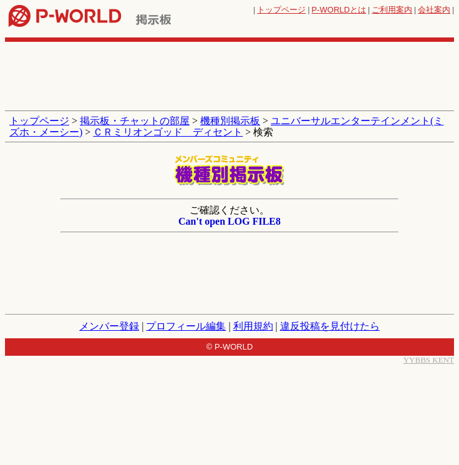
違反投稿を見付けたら (330, 326)
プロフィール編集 (186, 326)
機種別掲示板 (230, 120)
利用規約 (253, 326)
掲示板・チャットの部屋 (135, 120)
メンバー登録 (109, 326)
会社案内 (434, 9)
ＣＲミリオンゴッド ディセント (168, 132)
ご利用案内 (392, 9)
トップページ (281, 9)
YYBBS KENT (428, 360)
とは (339, 9)
